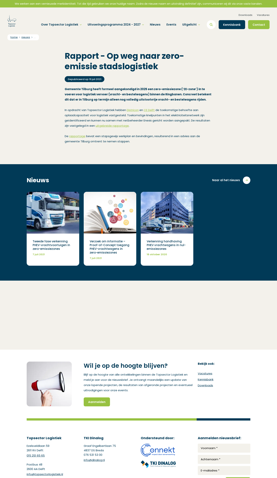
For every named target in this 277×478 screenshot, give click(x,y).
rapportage (77, 136)
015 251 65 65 (36, 455)
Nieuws (155, 24)
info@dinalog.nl (94, 460)
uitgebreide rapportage (112, 126)
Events (171, 24)
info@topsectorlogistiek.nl (45, 474)
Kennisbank (205, 379)
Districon (133, 110)
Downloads (245, 15)
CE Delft (149, 110)
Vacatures (263, 15)
